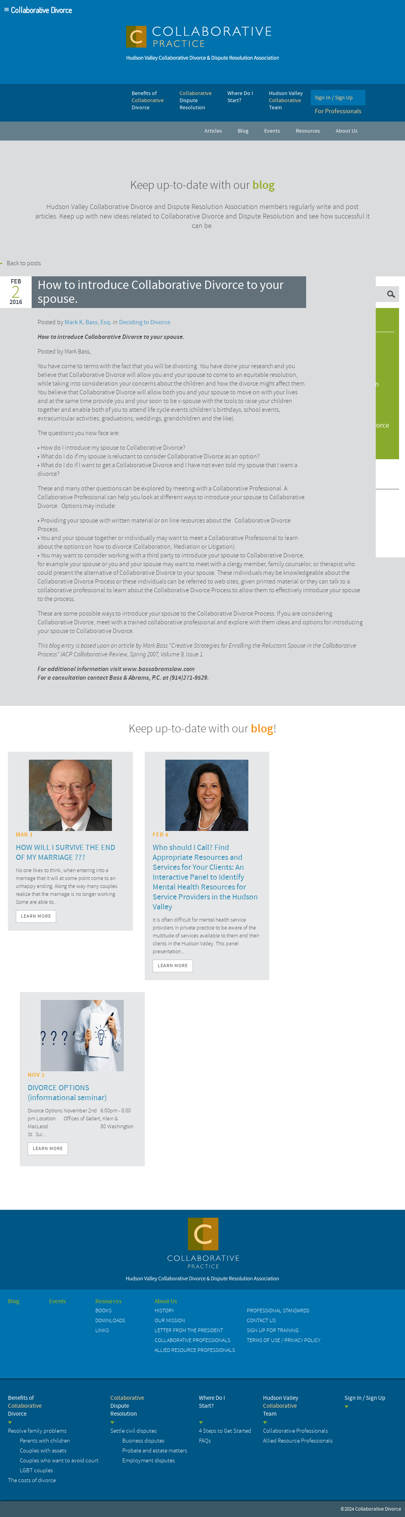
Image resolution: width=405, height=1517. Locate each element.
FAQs (205, 1441)
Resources (108, 1302)
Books (103, 1310)
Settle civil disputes (133, 1431)
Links (102, 1330)
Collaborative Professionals (192, 1340)
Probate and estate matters (154, 1450)
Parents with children (45, 1441)
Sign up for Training (273, 1330)
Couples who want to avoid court (59, 1460)
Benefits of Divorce (25, 1406)
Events (57, 1302)
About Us (166, 1302)
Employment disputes (148, 1460)
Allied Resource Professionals (195, 1350)
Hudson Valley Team (280, 1406)
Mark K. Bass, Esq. (88, 322)
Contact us (261, 1320)
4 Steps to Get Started (225, 1431)
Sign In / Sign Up (364, 1398)
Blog (13, 1302)
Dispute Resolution (127, 1406)
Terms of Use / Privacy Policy (283, 1340)
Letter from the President (189, 1330)
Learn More (36, 916)
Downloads (110, 1320)
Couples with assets (43, 1450)
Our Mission (170, 1320)
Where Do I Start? (212, 1402)
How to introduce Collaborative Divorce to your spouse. (161, 292)
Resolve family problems (37, 1431)
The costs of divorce (32, 1480)
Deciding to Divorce (144, 322)
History (164, 1310)
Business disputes (143, 1441)
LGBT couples (36, 1470)
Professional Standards (278, 1310)
